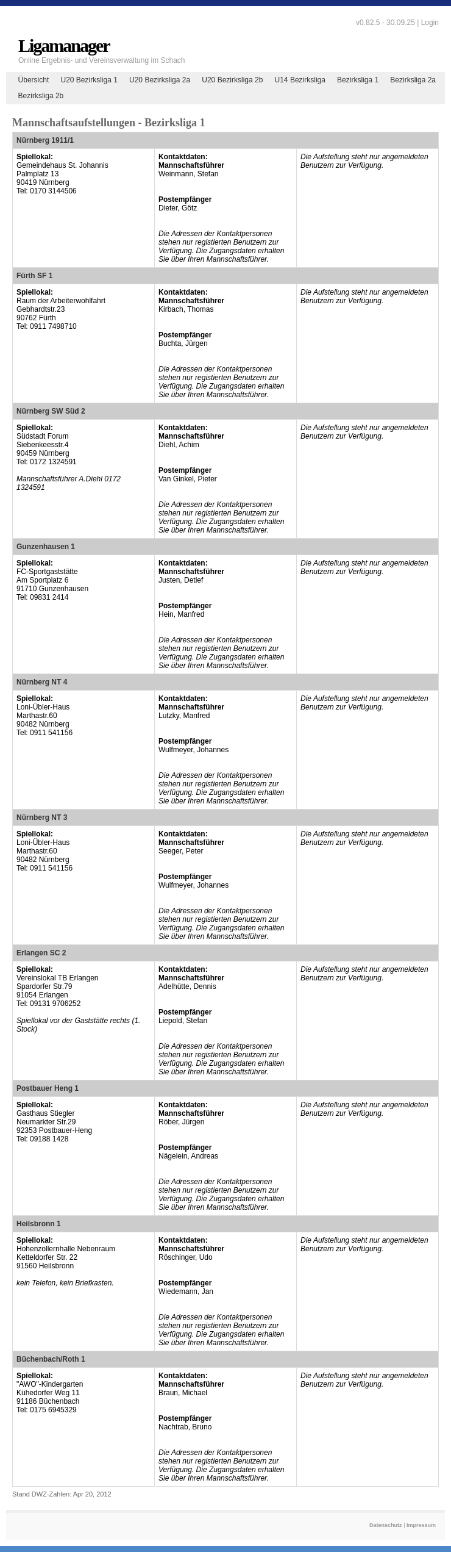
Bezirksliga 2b (41, 96)
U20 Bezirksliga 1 (88, 80)
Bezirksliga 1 (357, 80)
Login (430, 22)
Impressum (421, 1525)
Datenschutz (385, 1525)
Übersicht (33, 80)
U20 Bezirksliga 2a (159, 80)
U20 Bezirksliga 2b (232, 80)
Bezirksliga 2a (413, 80)
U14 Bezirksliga (300, 80)
